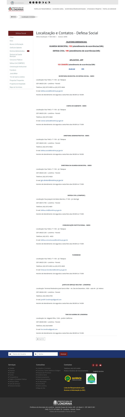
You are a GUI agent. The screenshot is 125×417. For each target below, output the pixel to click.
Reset (36, 2)
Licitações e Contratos (44, 368)
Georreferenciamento (43, 379)
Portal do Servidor (109, 9)
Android (72, 69)
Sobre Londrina (42, 386)
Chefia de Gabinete (16, 48)
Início (11, 41)
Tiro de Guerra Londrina (17, 77)
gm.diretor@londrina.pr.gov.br (52, 180)
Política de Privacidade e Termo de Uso (62, 411)
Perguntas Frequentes (17, 80)
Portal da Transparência (42, 9)
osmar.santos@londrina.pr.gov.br (52, 121)
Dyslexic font (39, 2)
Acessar (63, 354)
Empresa (12, 370)
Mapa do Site (41, 388)
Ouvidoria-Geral (58, 9)
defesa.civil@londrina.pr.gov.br (51, 210)
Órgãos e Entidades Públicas (18, 379)
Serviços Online (14, 381)
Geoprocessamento (43, 377)
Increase (30, 2)
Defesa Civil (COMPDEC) (17, 63)
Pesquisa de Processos (44, 373)
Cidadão (11, 368)
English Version (98, 371)
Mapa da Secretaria (16, 87)
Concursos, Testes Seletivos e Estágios (48, 370)
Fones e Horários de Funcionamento (76, 371)
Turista (11, 375)
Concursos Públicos (16, 60)
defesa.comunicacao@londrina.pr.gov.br (54, 240)
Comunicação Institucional (18, 67)
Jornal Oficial (41, 384)
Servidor (11, 373)
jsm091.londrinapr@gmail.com (51, 300)
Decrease (33, 2)
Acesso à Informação (16, 44)
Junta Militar (13, 73)
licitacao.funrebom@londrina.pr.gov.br (54, 270)
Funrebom (13, 70)
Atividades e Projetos (94, 9)
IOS (82, 69)
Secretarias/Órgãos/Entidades (75, 9)
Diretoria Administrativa (17, 51)
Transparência (13, 377)
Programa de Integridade (17, 84)
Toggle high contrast (42, 2)
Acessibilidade (19, 3)
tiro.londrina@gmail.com (49, 329)
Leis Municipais (41, 381)
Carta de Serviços (14, 384)
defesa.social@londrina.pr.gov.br (52, 91)
